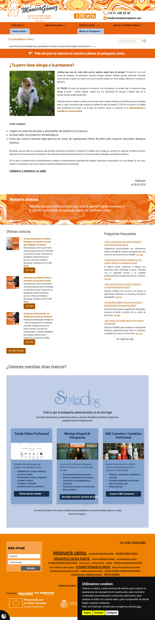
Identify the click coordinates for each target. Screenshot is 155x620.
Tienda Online (19, 31)
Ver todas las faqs (125, 339)
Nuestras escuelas (55, 25)
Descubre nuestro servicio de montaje (78, 496)
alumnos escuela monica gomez (128, 563)
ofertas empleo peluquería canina (86, 574)
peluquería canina (70, 552)
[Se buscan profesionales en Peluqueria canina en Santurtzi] (12, 318)
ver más (29, 270)
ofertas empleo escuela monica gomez (123, 570)
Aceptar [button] (87, 613)
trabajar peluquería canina (92, 571)
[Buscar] (144, 41)
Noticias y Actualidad (23, 46)
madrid (109, 563)
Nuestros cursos (87, 25)
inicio (11, 46)
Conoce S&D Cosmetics (122, 493)
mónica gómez (98, 563)
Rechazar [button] (98, 613)
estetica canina (84, 563)
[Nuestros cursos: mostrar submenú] (98, 25)
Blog (34, 46)
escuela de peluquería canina (101, 553)
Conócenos (18, 25)
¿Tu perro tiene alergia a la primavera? (74, 46)
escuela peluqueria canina (126, 559)
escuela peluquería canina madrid (63, 563)
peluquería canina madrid (72, 558)
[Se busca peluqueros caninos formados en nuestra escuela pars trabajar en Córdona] (12, 243)
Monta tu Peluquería (89, 31)
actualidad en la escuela (47, 46)
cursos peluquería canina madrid (61, 567)
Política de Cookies (67, 586)
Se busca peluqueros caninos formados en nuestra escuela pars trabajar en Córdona (37, 241)
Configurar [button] (112, 613)
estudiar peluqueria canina (93, 567)
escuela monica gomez (127, 553)
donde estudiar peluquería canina (126, 567)
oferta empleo (112, 574)
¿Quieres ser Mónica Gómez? (127, 25)
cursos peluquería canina (103, 559)
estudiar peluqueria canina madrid (64, 571)
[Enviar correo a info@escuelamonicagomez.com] (122, 19)
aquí (139, 606)
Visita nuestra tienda (30, 493)
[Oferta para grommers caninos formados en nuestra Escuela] (12, 282)
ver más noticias (16, 350)
